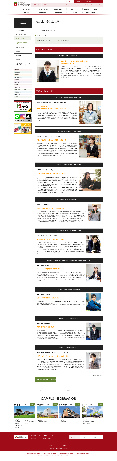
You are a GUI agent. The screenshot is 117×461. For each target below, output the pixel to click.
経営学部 (17, 423)
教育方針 (18, 51)
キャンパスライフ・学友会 (90, 9)
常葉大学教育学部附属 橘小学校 (83, 453)
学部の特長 (18, 55)
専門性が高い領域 (20, 30)
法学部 (62, 420)
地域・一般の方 (98, 5)
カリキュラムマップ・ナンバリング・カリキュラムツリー (23, 64)
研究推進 (26, 12)
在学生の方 (46, 5)
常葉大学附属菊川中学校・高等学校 (66, 453)
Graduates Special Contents (45, 380)
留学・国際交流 (58, 12)
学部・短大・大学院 (42, 9)
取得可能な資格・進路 (21, 34)
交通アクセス (79, 1)
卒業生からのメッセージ (65, 40)
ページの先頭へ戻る (97, 375)
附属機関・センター (59, 9)
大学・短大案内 (26, 9)
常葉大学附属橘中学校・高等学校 (50, 453)
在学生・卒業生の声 (21, 38)
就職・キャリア (74, 9)
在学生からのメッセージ (44, 40)
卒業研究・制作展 (20, 47)
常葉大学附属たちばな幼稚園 (56, 455)
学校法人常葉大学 (90, 12)
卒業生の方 (67, 5)
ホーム (37, 31)
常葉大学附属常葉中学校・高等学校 (33, 453)
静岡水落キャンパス (36, 438)
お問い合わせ (89, 1)
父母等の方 (57, 5)
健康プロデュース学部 (88, 422)
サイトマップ (98, 1)
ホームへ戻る (39, 391)
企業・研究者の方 (88, 5)
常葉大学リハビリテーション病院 (72, 455)
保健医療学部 (86, 423)
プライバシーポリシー (54, 445)
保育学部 (17, 427)
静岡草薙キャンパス (36, 435)
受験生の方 (36, 5)
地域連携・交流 (42, 12)
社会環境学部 (18, 425)
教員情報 (18, 59)
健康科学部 (63, 422)
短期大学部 (28, 420)
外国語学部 (17, 422)
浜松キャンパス (47, 438)
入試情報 (74, 12)
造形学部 (43, 31)
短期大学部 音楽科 (42, 422)
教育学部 (17, 420)
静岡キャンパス (86, 437)
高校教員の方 (77, 5)
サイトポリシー (64, 445)
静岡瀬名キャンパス (49, 435)
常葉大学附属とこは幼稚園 (43, 455)
